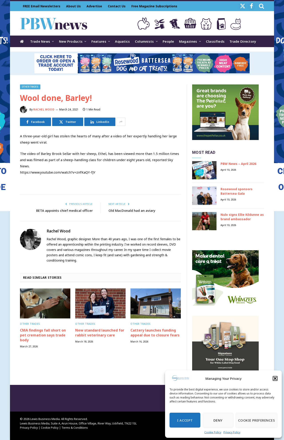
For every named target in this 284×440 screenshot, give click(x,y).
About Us (73, 6)
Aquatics (122, 41)
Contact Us (117, 6)
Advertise (94, 6)
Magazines (188, 41)
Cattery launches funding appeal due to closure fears (154, 333)
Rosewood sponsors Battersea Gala (236, 191)
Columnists (144, 41)
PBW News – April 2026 (238, 164)
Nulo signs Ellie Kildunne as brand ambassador (242, 216)
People (168, 41)
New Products (71, 41)
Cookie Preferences (256, 420)
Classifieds (215, 41)
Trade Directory (242, 41)
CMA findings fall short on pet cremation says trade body (43, 335)
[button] (275, 378)
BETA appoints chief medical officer (64, 210)
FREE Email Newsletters (41, 6)
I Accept (185, 420)
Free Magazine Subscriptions (154, 6)
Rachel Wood (44, 109)
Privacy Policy (231, 432)
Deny (218, 420)
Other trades (30, 87)
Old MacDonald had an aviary (131, 210)
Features (98, 41)
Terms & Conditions (74, 428)
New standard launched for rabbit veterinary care (99, 333)
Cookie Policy (212, 432)
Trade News (40, 41)
